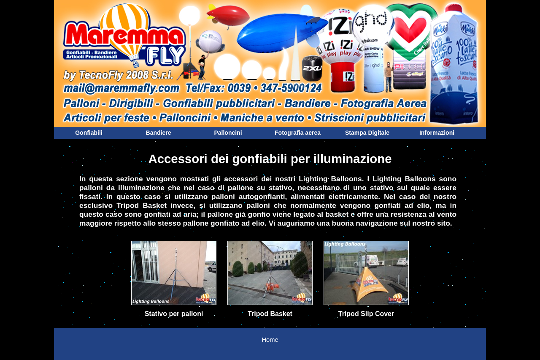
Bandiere (158, 132)
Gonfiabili (89, 132)
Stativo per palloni (174, 313)
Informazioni (436, 132)
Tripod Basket (270, 313)
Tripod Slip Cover (366, 313)
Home (270, 339)
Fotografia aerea (298, 132)
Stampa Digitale (367, 132)
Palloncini (228, 132)
